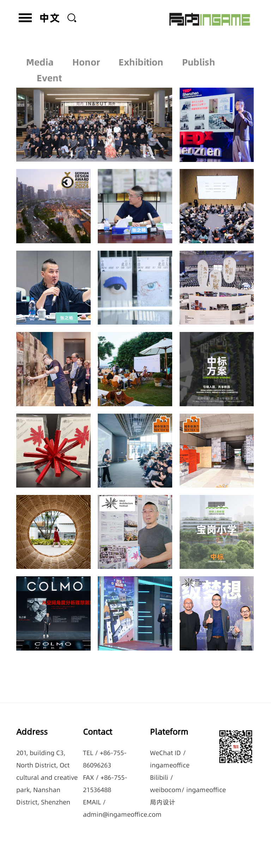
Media (40, 56)
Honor (86, 56)
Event (49, 72)
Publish (198, 56)
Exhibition (141, 56)
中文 (49, 18)
